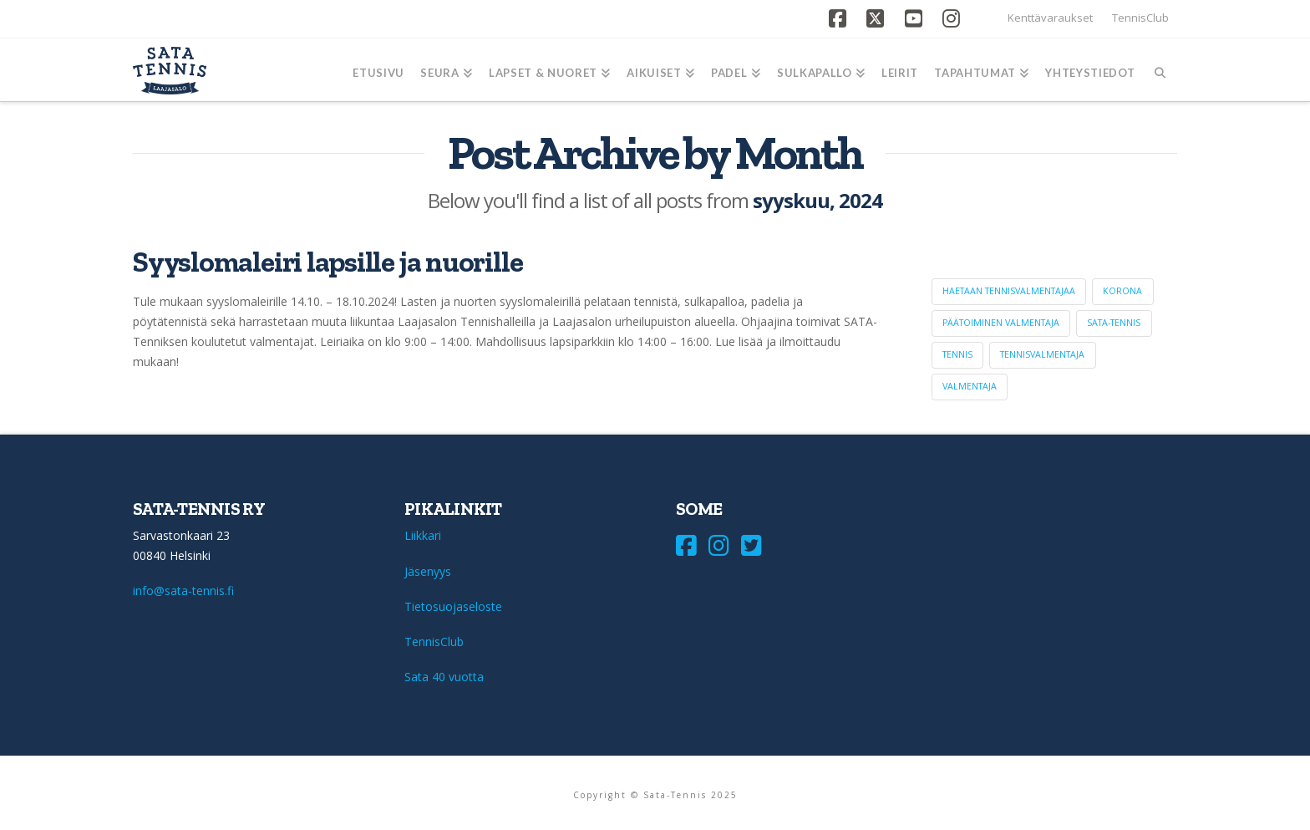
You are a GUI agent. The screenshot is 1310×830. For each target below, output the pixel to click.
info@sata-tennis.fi (183, 590)
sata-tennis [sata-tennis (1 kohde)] (1113, 322)
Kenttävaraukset (1050, 17)
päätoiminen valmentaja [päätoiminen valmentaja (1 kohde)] (1000, 322)
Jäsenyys (427, 571)
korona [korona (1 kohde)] (1122, 291)
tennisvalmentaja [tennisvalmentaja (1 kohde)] (1042, 354)
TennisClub (1140, 17)
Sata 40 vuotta (444, 677)
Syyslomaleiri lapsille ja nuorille (327, 261)
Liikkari (422, 535)
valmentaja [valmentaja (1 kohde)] (969, 386)
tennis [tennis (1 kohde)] (957, 354)
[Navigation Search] (1160, 69)
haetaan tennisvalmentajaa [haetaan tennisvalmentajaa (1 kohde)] (1008, 291)
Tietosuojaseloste (453, 606)
